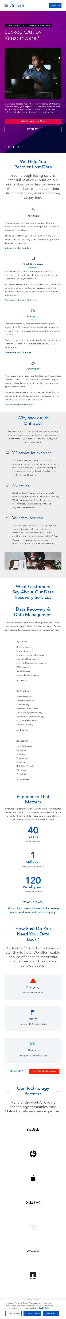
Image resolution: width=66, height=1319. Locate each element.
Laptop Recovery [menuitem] (24, 651)
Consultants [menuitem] (22, 774)
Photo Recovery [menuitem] (23, 697)
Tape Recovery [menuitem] (23, 671)
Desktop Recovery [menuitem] (25, 647)
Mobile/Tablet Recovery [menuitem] (27, 675)
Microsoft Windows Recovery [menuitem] (30, 717)
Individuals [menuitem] (21, 754)
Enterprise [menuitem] (21, 750)
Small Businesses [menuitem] (24, 746)
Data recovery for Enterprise (18, 353)
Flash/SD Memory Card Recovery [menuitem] (32, 663)
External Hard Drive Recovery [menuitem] (30, 655)
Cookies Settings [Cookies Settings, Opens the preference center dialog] (13, 1313)
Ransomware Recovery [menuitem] (27, 709)
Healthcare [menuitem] (21, 762)
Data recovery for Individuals (18, 248)
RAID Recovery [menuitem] (23, 667)
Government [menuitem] (22, 758)
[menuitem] (21, 681)
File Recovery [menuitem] (22, 705)
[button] (5, 144)
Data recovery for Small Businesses (21, 300)
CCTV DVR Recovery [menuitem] (26, 721)
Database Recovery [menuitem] (25, 701)
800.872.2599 (55, 5)
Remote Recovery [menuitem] (24, 725)
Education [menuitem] (21, 770)
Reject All (51, 1313)
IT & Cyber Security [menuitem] (25, 766)
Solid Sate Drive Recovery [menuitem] (28, 659)
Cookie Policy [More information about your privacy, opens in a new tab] (44, 1308)
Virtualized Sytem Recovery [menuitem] (29, 713)
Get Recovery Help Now (33, 121)
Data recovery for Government (19, 405)
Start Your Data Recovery (44, 1071)
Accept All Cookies (32, 1313)
